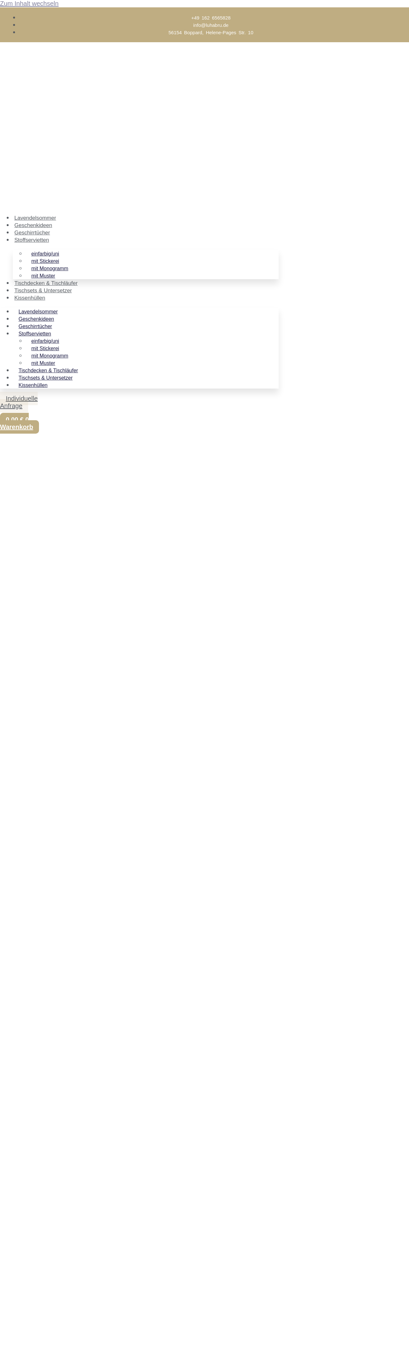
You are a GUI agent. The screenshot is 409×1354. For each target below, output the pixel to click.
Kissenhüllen (29, 298)
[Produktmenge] (200, 562)
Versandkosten (36, 539)
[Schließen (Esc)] (50, 1340)
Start (6, 493)
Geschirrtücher (32, 233)
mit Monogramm (88, 493)
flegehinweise (89, 856)
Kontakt (193, 842)
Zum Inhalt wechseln (29, 3)
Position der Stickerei (33, 553)
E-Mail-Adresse (22, 1318)
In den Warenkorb (24, 572)
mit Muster (43, 276)
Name (29, 1224)
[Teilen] (35, 1340)
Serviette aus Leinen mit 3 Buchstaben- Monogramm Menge (85, 561)
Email (29, 1213)
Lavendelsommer (35, 218)
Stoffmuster (294, 869)
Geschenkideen (33, 225)
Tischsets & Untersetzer (43, 290)
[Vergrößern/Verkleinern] (6, 1340)
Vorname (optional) (28, 1310)
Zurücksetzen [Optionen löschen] (174, 553)
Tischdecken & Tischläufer (46, 283)
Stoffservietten (31, 240)
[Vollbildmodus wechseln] (21, 1340)
